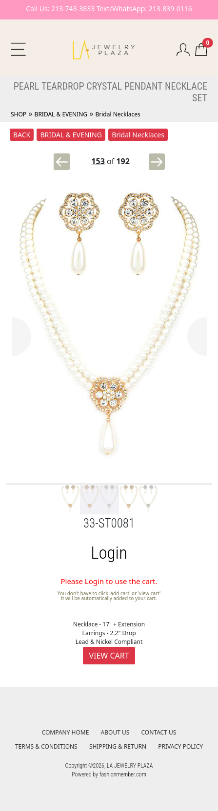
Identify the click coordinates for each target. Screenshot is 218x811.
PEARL (27, 86)
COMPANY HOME (65, 732)
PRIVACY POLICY (180, 746)
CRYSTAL (104, 86)
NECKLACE (186, 86)
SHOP (18, 114)
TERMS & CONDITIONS (46, 746)
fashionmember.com (122, 774)
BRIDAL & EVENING (61, 114)
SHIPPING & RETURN (117, 746)
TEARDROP (62, 86)
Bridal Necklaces (117, 114)
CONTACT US (159, 732)
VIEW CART (109, 655)
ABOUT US (115, 732)
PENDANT (143, 86)
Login (109, 553)
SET (199, 98)
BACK (21, 134)
